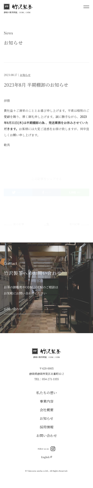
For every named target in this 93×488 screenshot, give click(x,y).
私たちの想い (46, 392)
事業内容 (46, 401)
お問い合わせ (46, 435)
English (46, 457)
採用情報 (46, 426)
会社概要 (46, 409)
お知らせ (25, 75)
